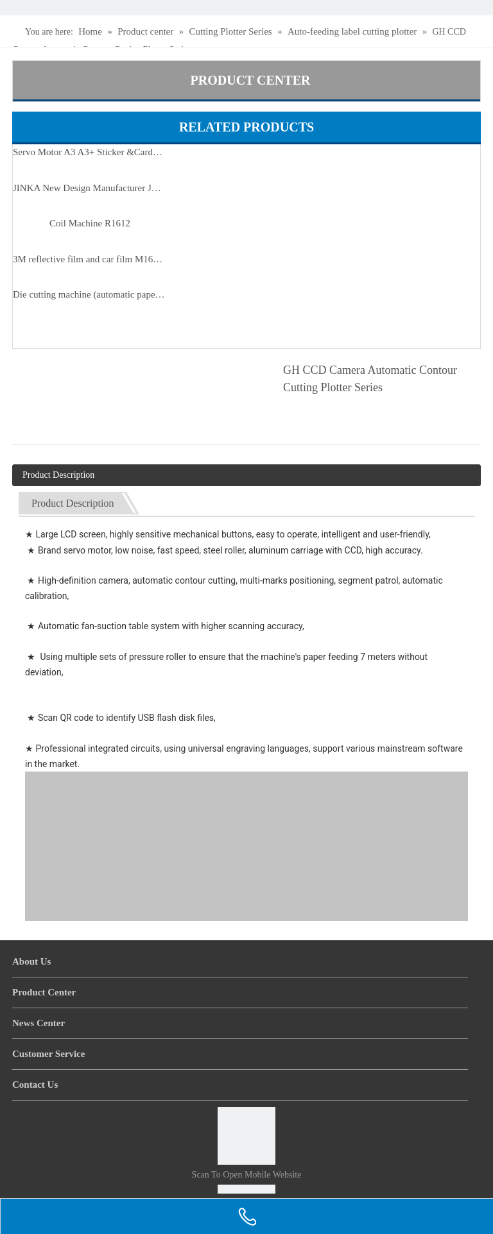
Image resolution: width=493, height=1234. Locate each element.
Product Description (58, 475)
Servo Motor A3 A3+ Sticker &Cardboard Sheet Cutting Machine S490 (90, 152)
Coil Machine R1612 (89, 223)
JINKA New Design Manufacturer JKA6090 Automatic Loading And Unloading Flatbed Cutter (90, 188)
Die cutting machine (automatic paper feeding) (90, 294)
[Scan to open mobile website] (246, 1136)
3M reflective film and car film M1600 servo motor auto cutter (90, 259)
